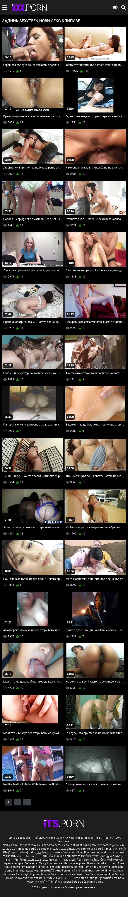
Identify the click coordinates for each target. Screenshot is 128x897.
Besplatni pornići (73, 866)
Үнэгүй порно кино (51, 863)
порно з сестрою (14, 863)
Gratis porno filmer (100, 870)
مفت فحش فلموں (37, 859)
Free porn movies (30, 845)
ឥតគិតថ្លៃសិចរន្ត (98, 859)
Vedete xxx (32, 863)
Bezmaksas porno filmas (80, 863)
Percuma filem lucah (75, 870)
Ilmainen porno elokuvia (99, 852)
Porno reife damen (99, 845)
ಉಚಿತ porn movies (69, 856)
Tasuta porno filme (102, 874)
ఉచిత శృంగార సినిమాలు (112, 856)
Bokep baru (83, 874)
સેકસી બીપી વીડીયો (45, 856)
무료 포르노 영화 (29, 870)
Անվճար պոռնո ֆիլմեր (20, 852)
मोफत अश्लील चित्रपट (16, 859)
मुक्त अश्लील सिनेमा (44, 881)
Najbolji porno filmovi (36, 874)
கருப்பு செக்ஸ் (25, 856)
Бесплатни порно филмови (44, 866)
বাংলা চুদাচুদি (119, 848)
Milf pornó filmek (100, 848)
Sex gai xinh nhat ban (74, 845)
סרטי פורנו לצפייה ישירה (37, 878)
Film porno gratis (84, 878)
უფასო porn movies (49, 852)
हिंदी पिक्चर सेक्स (89, 856)
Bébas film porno (92, 881)
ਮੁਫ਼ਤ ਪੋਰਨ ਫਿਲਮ (80, 859)
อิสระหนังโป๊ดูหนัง (51, 870)
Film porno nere (50, 845)
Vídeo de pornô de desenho (34, 848)
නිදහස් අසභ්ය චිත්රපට (68, 881)
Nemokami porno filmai (110, 863)
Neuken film (10, 845)
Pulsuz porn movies (63, 874)
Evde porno (83, 848)
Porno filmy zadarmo (97, 866)
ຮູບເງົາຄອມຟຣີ (103, 878)
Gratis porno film (15, 866)
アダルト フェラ (62, 878)
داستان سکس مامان (63, 848)
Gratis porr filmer (73, 852)
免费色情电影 (115, 859)
